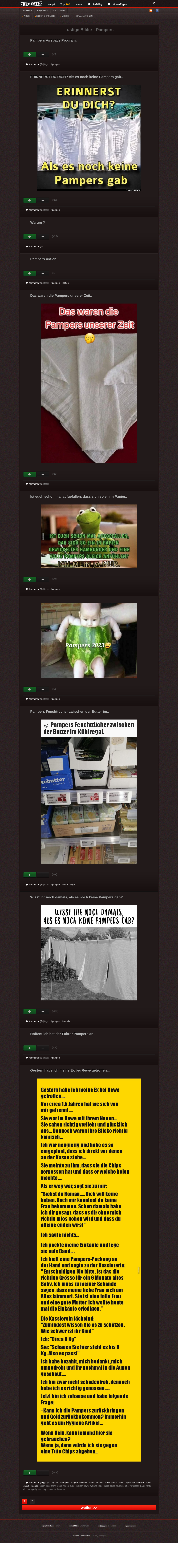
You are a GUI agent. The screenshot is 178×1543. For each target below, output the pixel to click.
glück (55, 1482)
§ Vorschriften (59, 10)
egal (73, 884)
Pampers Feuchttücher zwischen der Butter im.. (69, 711)
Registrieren (42, 10)
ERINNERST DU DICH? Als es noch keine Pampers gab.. (76, 77)
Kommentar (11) (35, 1482)
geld (149, 1482)
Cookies (75, 1536)
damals (66, 1021)
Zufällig (95, 4)
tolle (108, 1482)
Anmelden (27, 10)
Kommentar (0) (34, 64)
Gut (29, 54)
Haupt (51, 4)
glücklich (131, 1482)
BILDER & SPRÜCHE (45, 16)
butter (65, 884)
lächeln (35, 1486)
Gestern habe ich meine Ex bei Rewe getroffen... (70, 1070)
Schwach (42, 54)
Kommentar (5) (34, 884)
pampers (56, 64)
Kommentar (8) (34, 1021)
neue (27, 1486)
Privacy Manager (99, 1536)
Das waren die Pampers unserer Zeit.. (61, 295)
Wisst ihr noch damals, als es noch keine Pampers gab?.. (77, 897)
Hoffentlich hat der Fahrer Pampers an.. (62, 1034)
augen (75, 1482)
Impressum (85, 1536)
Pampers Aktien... (44, 259)
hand (115, 1482)
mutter (100, 1482)
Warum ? (37, 222)
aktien (66, 283)
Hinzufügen (117, 4)
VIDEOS (64, 16)
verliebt (140, 1482)
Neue (79, 4)
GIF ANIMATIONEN (83, 16)
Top (65, 4)
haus (92, 1482)
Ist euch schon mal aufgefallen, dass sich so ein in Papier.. (78, 496)
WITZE (26, 16)
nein (122, 1482)
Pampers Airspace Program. (53, 40)
